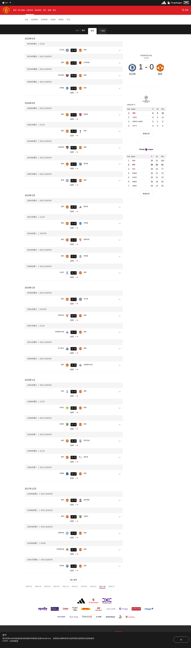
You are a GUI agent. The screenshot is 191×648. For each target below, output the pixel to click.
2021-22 (65, 586)
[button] (185, 10)
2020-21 (75, 586)
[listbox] (6, 2)
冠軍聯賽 (44, 19)
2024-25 (38, 586)
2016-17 (111, 586)
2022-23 (56, 586)
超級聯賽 (34, 19)
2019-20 (84, 586)
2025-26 (29, 586)
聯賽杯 (61, 19)
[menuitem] (14, 10)
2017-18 (102, 586)
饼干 (4, 635)
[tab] (77, 30)
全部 (26, 19)
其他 (68, 19)
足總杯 (53, 19)
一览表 (102, 31)
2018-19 (93, 586)
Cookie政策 (14, 641)
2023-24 (47, 586)
